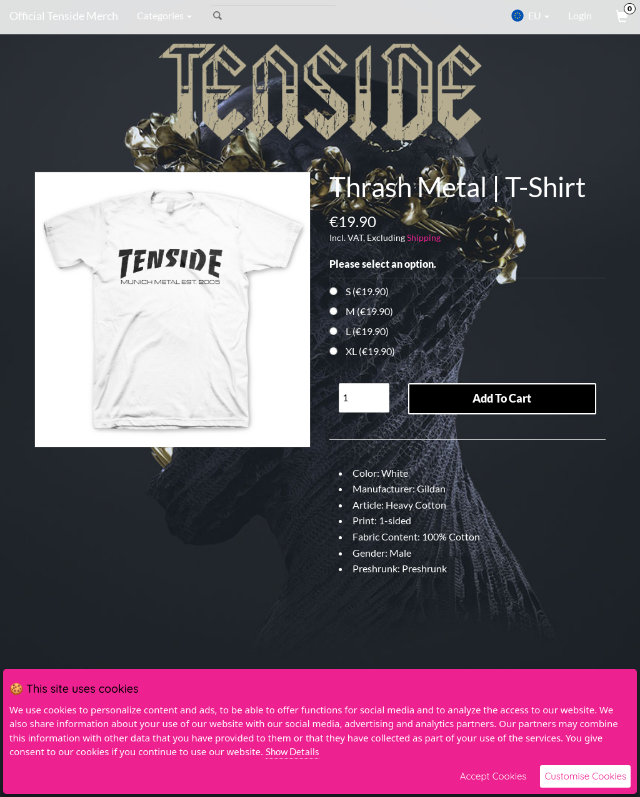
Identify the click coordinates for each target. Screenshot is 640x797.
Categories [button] (164, 15)
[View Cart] (620, 15)
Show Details (292, 751)
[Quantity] (364, 398)
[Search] (273, 15)
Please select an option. (382, 264)
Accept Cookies (493, 776)
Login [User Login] (580, 15)
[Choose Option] (333, 291)
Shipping (424, 237)
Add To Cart (501, 398)
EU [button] (530, 15)
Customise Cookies (585, 776)
